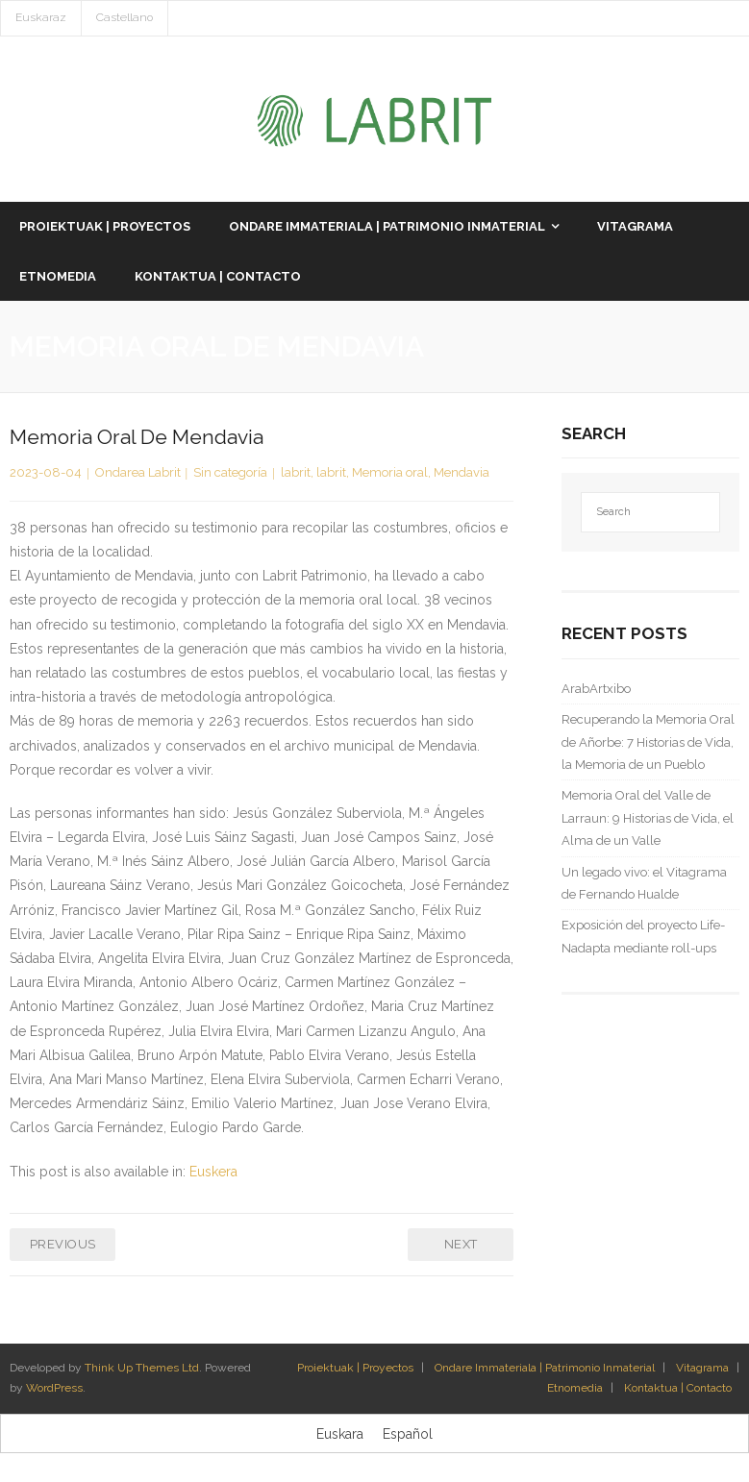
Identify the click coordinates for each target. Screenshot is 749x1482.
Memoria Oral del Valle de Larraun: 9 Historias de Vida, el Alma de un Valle (648, 818)
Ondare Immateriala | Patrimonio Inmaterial (545, 1367)
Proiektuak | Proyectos (355, 1367)
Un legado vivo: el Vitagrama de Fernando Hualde (644, 883)
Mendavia (461, 472)
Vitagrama (702, 1367)
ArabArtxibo (596, 688)
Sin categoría (230, 472)
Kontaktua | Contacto (678, 1388)
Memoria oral (390, 472)
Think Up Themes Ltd (142, 1367)
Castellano (124, 17)
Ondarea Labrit (138, 472)
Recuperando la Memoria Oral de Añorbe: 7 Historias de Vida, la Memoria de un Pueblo (648, 742)
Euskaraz (40, 17)
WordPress (54, 1388)
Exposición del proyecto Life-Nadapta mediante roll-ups (643, 936)
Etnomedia (575, 1388)
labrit (296, 472)
